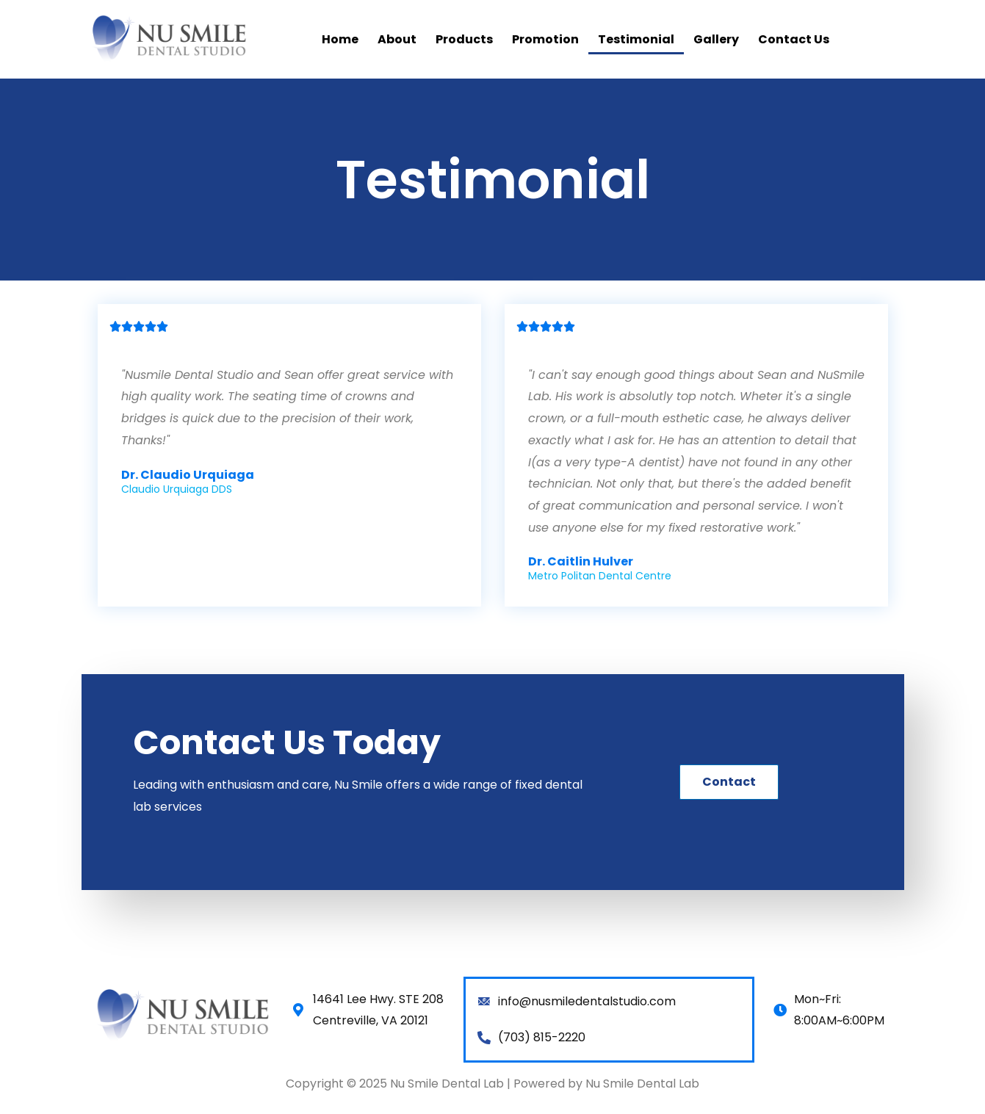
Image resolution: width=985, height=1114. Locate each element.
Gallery (716, 39)
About (397, 39)
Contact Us (793, 39)
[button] (729, 782)
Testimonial (636, 39)
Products (464, 39)
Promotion (545, 39)
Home (340, 39)
